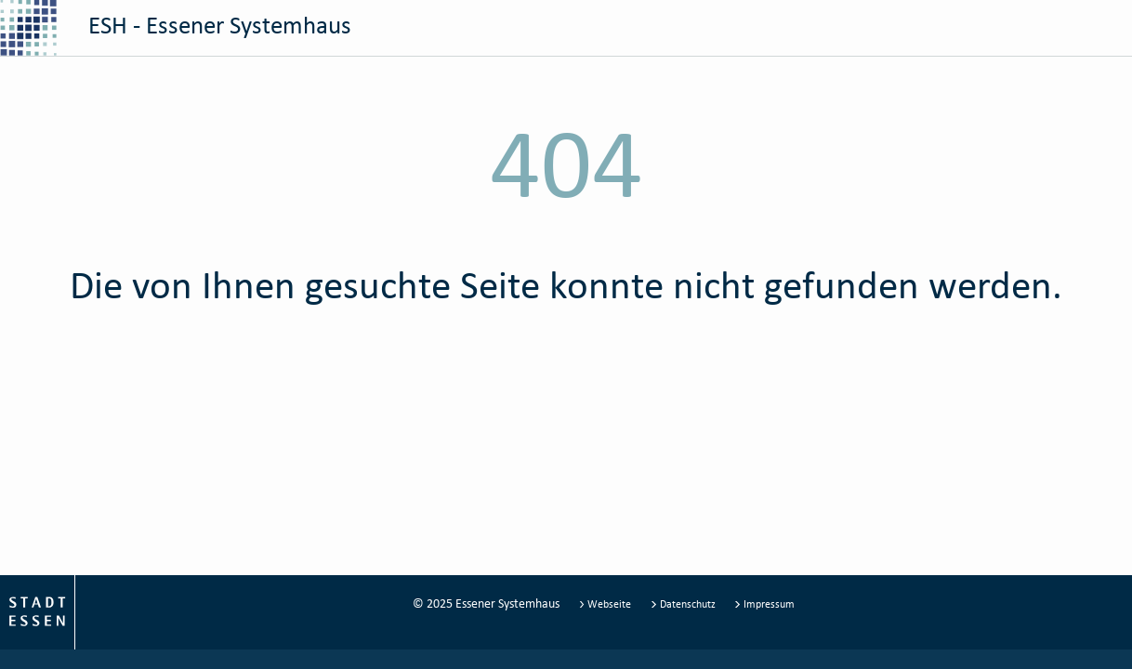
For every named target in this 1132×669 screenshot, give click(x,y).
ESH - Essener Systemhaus (175, 28)
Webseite (607, 603)
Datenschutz (684, 603)
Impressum (764, 603)
